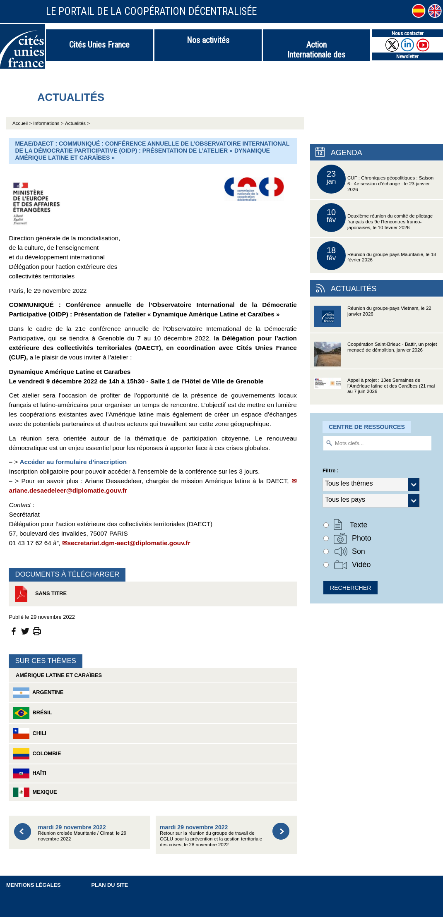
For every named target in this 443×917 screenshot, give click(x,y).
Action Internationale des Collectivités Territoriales (316, 50)
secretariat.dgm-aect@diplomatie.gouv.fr (128, 542)
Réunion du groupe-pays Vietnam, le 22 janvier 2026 (372, 319)
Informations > (48, 123)
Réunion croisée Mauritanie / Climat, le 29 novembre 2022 (82, 833)
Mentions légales (33, 885)
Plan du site (109, 885)
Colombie (37, 753)
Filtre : (331, 470)
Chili (29, 733)
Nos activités (208, 40)
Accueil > (22, 123)
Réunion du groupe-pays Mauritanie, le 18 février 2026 (376, 255)
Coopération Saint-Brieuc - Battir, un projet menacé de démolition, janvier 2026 (375, 355)
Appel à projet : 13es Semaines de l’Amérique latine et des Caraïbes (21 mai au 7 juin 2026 (374, 391)
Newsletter (407, 56)
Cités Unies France (99, 45)
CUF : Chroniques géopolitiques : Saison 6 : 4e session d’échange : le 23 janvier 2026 (375, 179)
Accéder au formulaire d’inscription (73, 461)
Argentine (38, 692)
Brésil (32, 713)
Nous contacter (408, 33)
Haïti (29, 773)
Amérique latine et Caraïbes (57, 675)
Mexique (35, 792)
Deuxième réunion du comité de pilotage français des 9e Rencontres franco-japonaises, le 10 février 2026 (375, 217)
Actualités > (77, 123)
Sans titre (40, 594)
